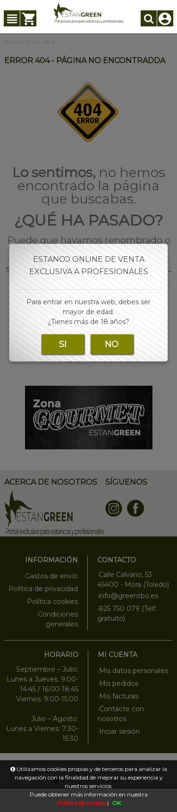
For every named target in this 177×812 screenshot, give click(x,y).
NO (111, 344)
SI (63, 344)
